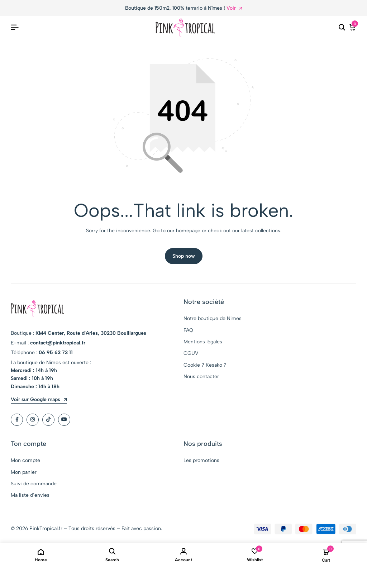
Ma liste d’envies (30, 496)
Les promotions (201, 461)
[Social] (17, 420)
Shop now (183, 256)
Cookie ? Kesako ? (205, 365)
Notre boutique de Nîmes (213, 319)
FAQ (188, 331)
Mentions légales (203, 342)
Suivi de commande (34, 484)
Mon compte (25, 461)
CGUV (191, 354)
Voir (234, 8)
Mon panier (24, 473)
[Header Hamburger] (15, 27)
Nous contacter (201, 377)
